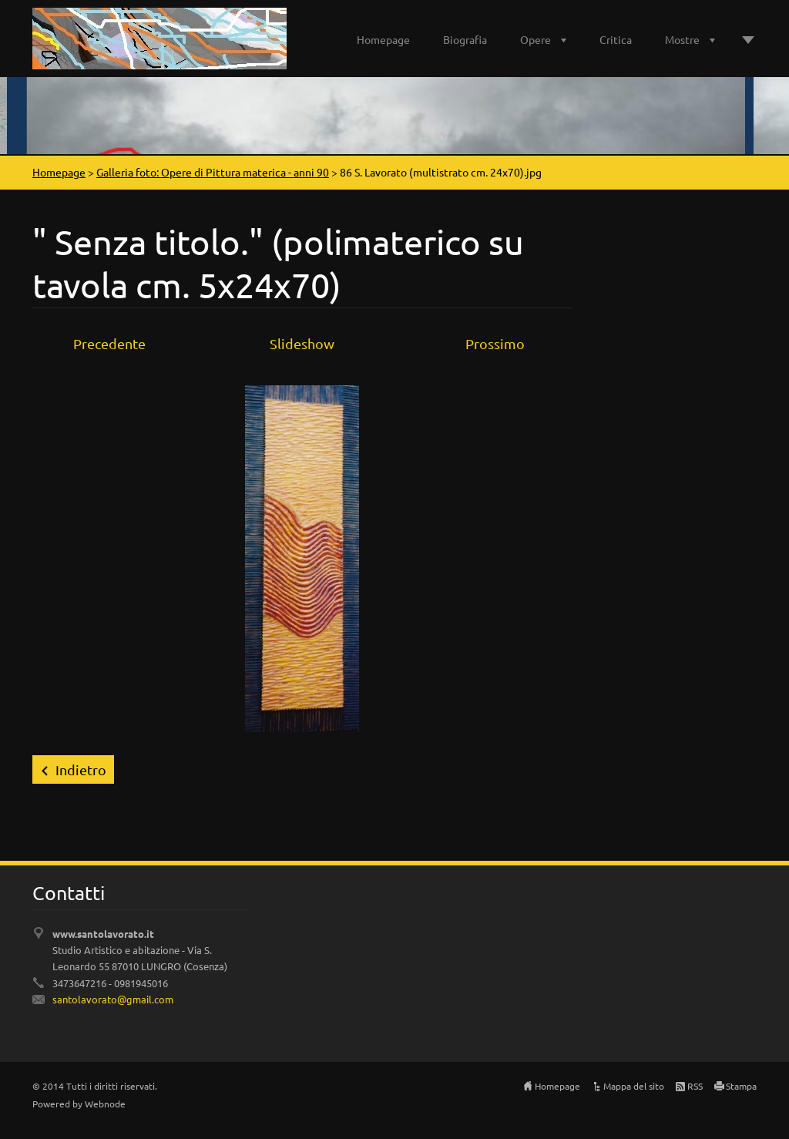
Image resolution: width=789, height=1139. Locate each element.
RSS (695, 1086)
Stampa (741, 1086)
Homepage (383, 39)
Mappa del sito (633, 1086)
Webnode (105, 1103)
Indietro (80, 769)
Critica (615, 39)
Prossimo (495, 343)
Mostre (682, 39)
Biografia (465, 39)
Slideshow (302, 343)
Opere (535, 39)
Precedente (109, 343)
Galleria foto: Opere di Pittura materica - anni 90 (212, 172)
